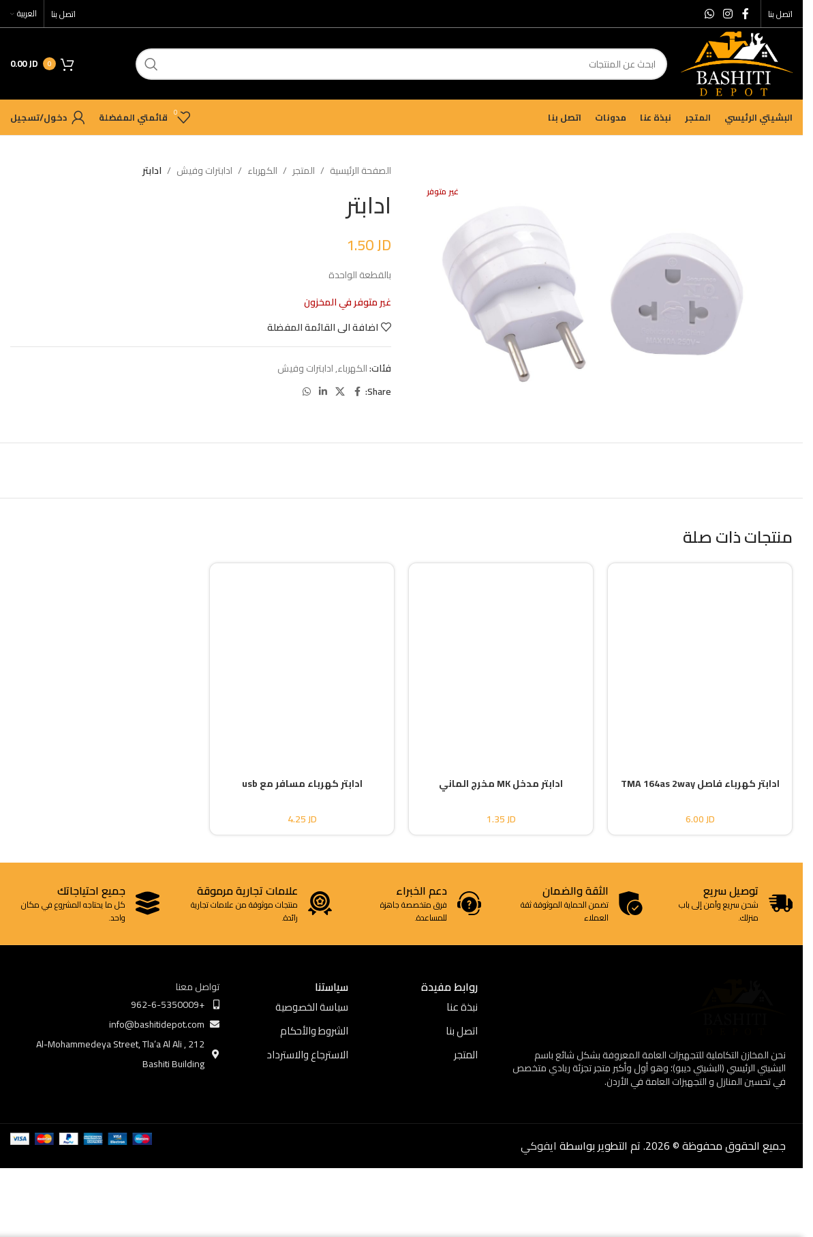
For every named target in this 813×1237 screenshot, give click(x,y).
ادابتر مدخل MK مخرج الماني (501, 783)
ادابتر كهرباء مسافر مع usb (302, 783)
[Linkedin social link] (323, 392)
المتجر (303, 170)
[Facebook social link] (745, 13)
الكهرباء (262, 170)
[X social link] (340, 392)
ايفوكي (539, 1145)
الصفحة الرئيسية (360, 170)
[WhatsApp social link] (709, 13)
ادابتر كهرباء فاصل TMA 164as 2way (700, 783)
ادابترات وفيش (204, 170)
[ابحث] (401, 64)
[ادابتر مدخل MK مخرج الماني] (501, 658)
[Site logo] (737, 63)
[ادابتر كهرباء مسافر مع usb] (302, 658)
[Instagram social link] (728, 13)
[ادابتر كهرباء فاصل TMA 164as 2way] (700, 658)
